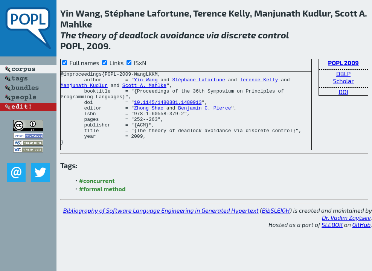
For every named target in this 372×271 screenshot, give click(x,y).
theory (92, 34)
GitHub (361, 239)
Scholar (343, 80)
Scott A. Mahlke (144, 88)
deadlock (139, 34)
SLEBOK (332, 239)
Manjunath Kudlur (84, 88)
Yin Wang (145, 81)
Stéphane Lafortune (198, 81)
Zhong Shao (148, 115)
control (273, 34)
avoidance (182, 34)
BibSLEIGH (276, 224)
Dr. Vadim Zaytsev (346, 232)
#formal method (102, 203)
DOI (343, 91)
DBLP (343, 73)
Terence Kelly (259, 81)
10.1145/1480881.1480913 (167, 108)
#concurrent (97, 195)
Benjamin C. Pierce (204, 115)
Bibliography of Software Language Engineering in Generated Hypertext (161, 224)
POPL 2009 (343, 62)
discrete (238, 34)
